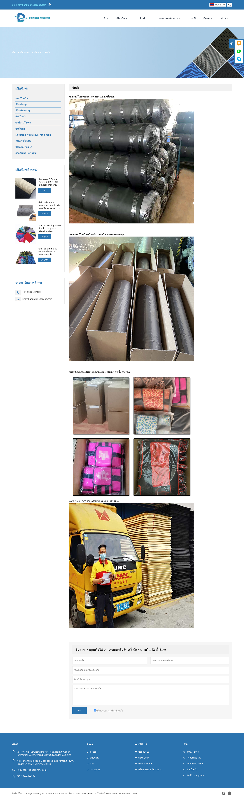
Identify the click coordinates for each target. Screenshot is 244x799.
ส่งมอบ (37, 52)
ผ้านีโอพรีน (20, 116)
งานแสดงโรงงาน (169, 18)
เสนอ (79, 710)
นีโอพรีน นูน (21, 104)
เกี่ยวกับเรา (123, 18)
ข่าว (224, 18)
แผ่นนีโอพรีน (21, 98)
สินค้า (144, 18)
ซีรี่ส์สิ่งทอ (20, 128)
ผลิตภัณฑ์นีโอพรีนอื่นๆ (26, 153)
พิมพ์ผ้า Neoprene (195, 775)
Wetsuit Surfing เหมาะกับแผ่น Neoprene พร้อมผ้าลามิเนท (49, 228)
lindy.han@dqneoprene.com (31, 4)
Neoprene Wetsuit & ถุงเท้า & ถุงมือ (33, 134)
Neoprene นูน (194, 757)
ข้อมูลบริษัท (143, 751)
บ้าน (105, 18)
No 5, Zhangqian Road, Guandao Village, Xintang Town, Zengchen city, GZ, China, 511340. (45, 762)
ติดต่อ (15, 744)
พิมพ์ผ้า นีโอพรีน (23, 122)
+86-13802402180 (31, 292)
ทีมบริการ (94, 757)
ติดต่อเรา (208, 18)
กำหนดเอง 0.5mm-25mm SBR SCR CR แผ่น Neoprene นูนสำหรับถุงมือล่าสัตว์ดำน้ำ (48, 182)
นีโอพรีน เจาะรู (22, 110)
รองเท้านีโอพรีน (23, 141)
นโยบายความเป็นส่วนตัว (150, 769)
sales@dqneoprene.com (86, 793)
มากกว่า (44, 190)
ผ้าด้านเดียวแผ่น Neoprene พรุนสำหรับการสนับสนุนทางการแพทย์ (49, 205)
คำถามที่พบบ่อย (145, 763)
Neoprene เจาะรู (195, 763)
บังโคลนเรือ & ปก (23, 147)
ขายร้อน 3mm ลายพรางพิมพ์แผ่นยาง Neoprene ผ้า (47, 251)
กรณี (193, 18)
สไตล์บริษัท (143, 757)
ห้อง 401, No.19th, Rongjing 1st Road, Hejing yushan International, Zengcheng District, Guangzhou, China (44, 753)
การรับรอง (95, 769)
